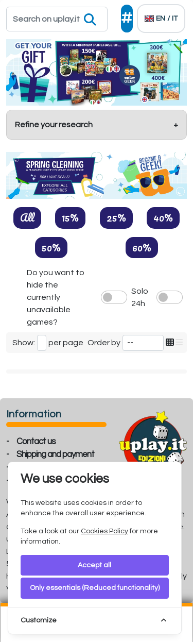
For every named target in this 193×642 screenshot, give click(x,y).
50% (51, 247)
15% (70, 217)
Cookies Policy (104, 531)
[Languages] (161, 18)
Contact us (36, 441)
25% (116, 217)
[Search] (57, 19)
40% (163, 217)
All (27, 217)
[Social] (127, 18)
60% (141, 247)
